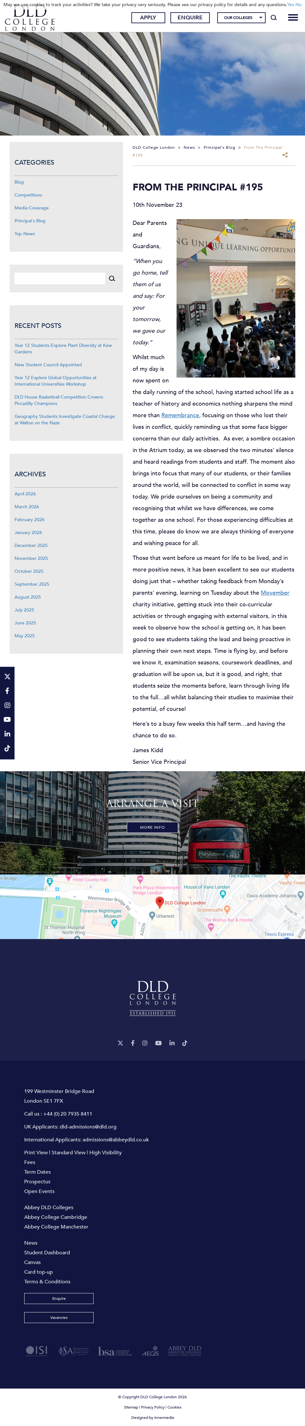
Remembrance (180, 415)
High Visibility (105, 1152)
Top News (25, 234)
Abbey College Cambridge (55, 1217)
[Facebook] (133, 1043)
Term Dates (37, 1172)
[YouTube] (158, 1043)
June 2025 (25, 623)
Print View (36, 1152)
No (298, 5)
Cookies (174, 1407)
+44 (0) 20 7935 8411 (67, 1114)
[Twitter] (120, 1043)
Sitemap (131, 1407)
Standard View (69, 1152)
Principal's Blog (30, 221)
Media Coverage (32, 208)
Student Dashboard (47, 1252)
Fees (29, 1162)
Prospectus (37, 1181)
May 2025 (25, 636)
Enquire (190, 17)
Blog (19, 182)
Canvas (32, 1262)
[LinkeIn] (172, 1043)
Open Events (39, 1191)
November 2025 (31, 558)
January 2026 (28, 533)
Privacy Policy (153, 1407)
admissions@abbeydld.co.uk (116, 1139)
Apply (148, 17)
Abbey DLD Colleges (48, 1207)
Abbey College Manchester (56, 1226)
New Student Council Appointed (48, 365)
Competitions (28, 195)
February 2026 (30, 520)
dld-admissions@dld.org (88, 1126)
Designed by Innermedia (152, 1417)
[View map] (152, 907)
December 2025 (31, 545)
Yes (290, 5)
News (30, 1243)
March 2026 (27, 507)
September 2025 (32, 584)
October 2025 (29, 571)
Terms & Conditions (47, 1281)
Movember (275, 593)
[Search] (274, 18)
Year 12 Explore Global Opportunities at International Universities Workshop (56, 381)
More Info (152, 827)
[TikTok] (185, 1043)
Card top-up (38, 1272)
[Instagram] (145, 1043)
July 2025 (24, 610)
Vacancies (58, 1317)
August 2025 (28, 597)
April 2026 (25, 494)
